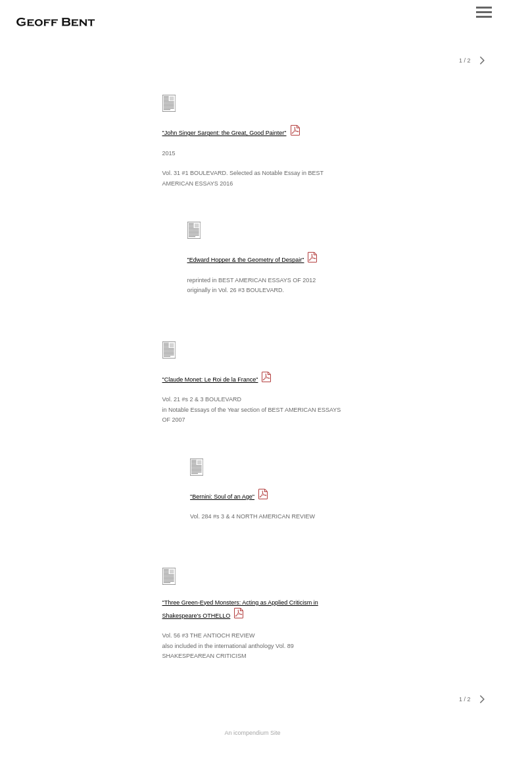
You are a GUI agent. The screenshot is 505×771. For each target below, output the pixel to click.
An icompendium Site (252, 733)
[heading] (55, 22)
